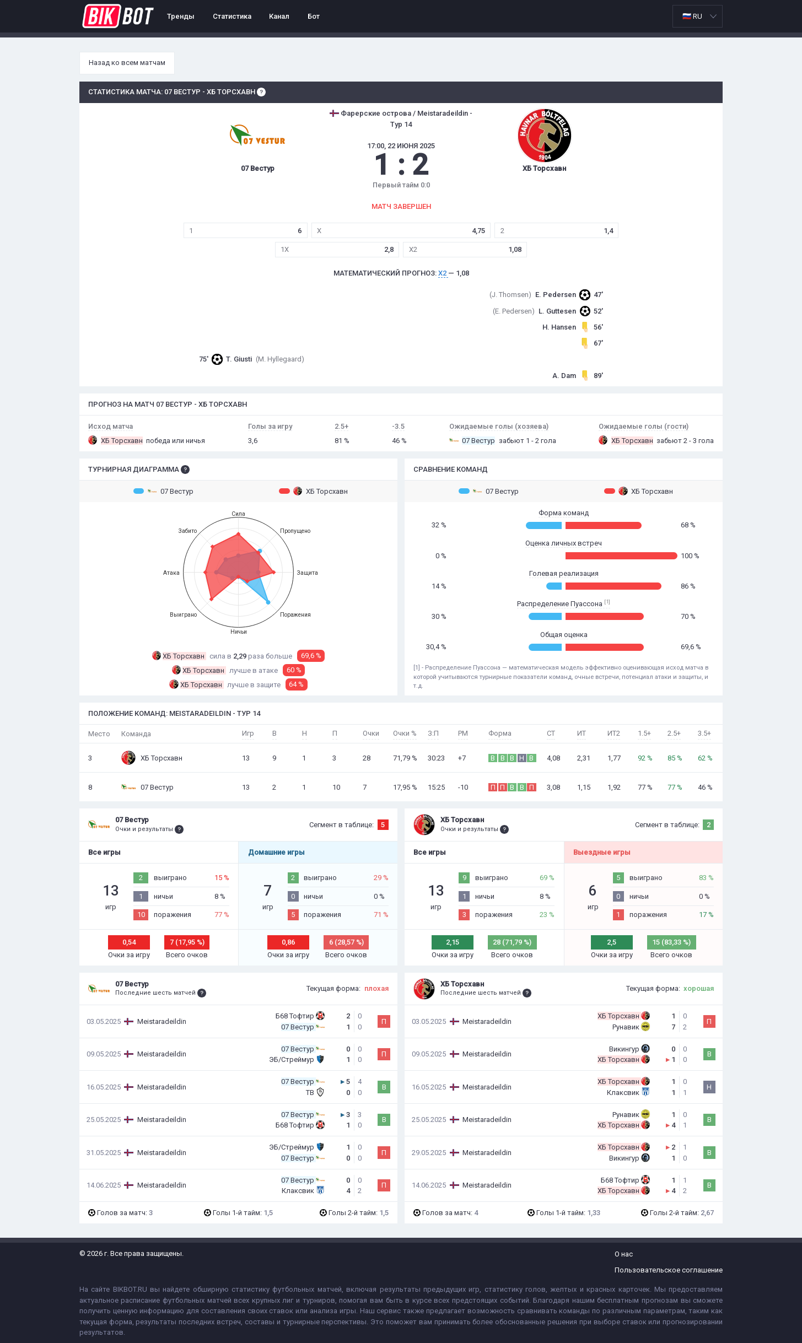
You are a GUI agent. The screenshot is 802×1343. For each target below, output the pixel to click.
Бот (314, 16)
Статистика (232, 16)
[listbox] (697, 16)
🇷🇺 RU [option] (692, 16)
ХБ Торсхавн (313, 491)
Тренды (181, 16)
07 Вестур (163, 491)
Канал (279, 16)
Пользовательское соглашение (669, 1270)
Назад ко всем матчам (127, 62)
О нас (624, 1254)
